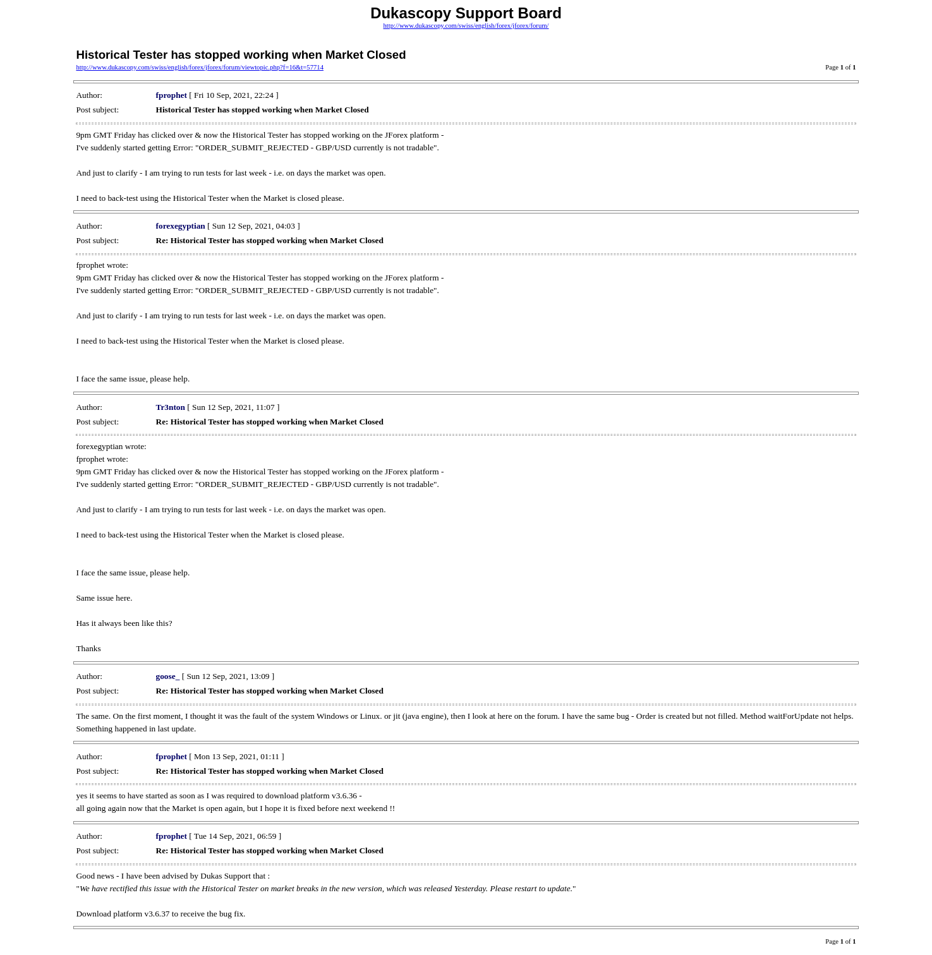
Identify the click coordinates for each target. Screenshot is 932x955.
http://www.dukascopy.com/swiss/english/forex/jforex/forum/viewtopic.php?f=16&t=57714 (200, 67)
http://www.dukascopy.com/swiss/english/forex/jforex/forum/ (465, 25)
